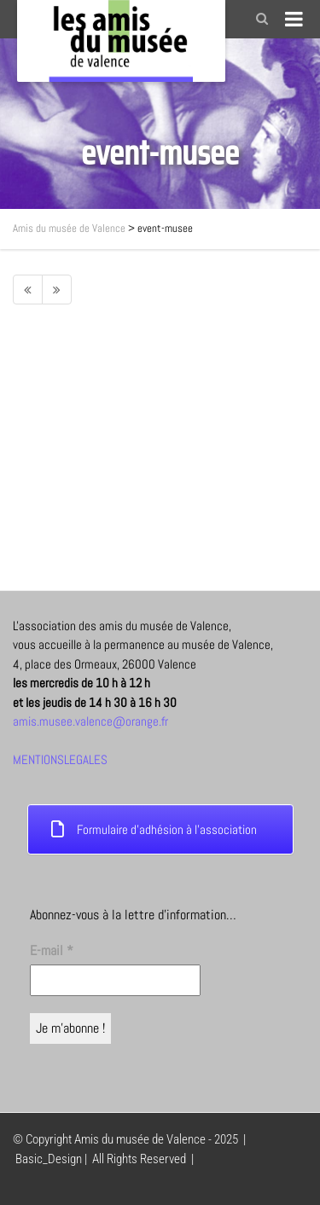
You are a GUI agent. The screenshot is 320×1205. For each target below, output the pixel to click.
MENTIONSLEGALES (60, 759)
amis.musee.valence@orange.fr (90, 721)
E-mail (51, 950)
